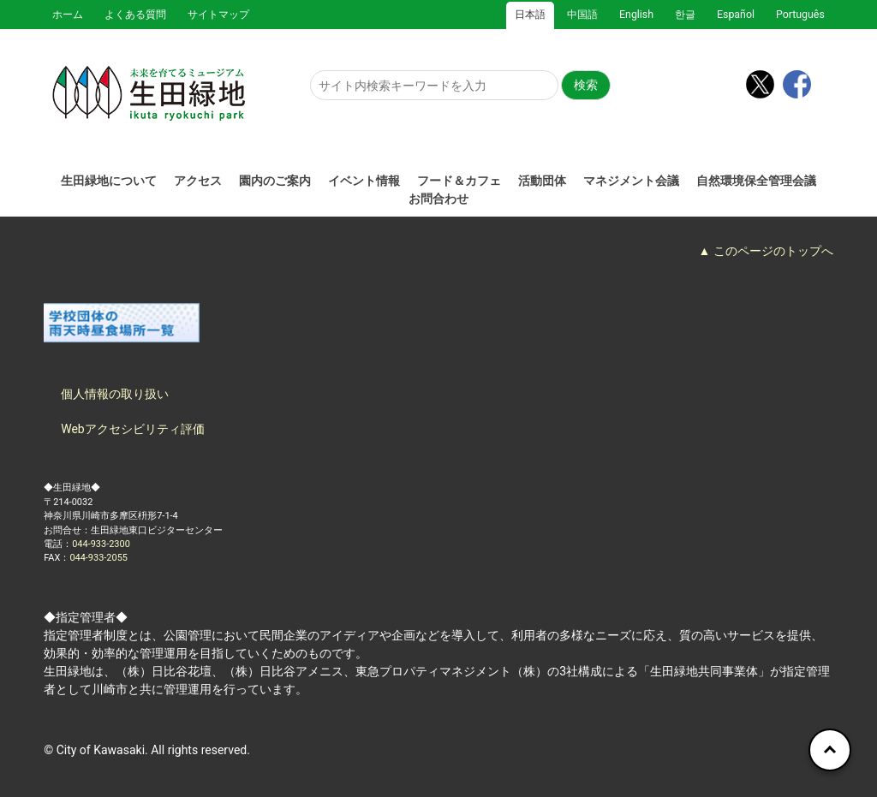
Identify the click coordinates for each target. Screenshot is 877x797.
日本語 (530, 15)
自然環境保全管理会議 (756, 180)
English (636, 15)
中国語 (582, 15)
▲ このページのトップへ (765, 251)
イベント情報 (364, 180)
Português (800, 15)
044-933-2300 (101, 544)
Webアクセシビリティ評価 (133, 429)
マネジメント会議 (631, 180)
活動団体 (542, 180)
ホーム (67, 15)
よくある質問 (135, 15)
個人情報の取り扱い (115, 394)
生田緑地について (109, 180)
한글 (685, 15)
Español (736, 15)
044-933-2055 (98, 557)
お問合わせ (438, 198)
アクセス (198, 180)
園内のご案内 (275, 180)
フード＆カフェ (459, 180)
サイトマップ (218, 15)
